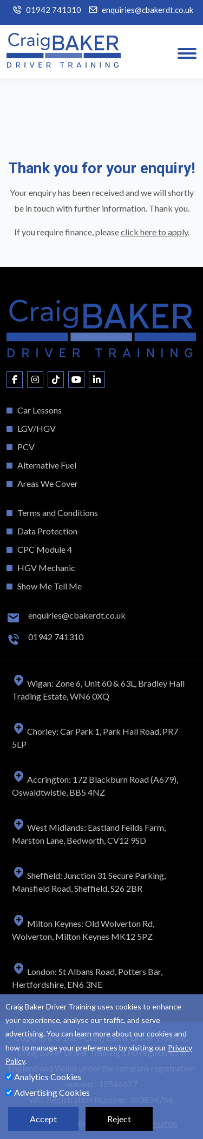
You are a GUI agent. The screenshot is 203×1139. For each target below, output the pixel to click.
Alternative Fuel (46, 465)
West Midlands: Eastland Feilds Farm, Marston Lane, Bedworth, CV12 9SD (89, 833)
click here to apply (154, 232)
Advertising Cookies (47, 1092)
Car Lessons (39, 410)
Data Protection (47, 531)
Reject (119, 1119)
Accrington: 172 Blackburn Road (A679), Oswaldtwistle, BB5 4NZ (95, 785)
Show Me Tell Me (49, 586)
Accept (43, 1119)
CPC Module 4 (44, 549)
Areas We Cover (47, 483)
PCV (26, 447)
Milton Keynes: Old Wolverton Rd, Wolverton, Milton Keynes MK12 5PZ (83, 929)
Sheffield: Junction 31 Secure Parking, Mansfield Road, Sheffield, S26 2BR (89, 881)
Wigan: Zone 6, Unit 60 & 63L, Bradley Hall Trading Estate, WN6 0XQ (98, 689)
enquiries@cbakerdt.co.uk (147, 10)
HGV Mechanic (46, 567)
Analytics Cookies (43, 1077)
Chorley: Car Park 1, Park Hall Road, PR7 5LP (95, 737)
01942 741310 (53, 10)
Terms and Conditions (57, 512)
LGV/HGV (36, 428)
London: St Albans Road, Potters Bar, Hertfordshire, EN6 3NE (87, 977)
